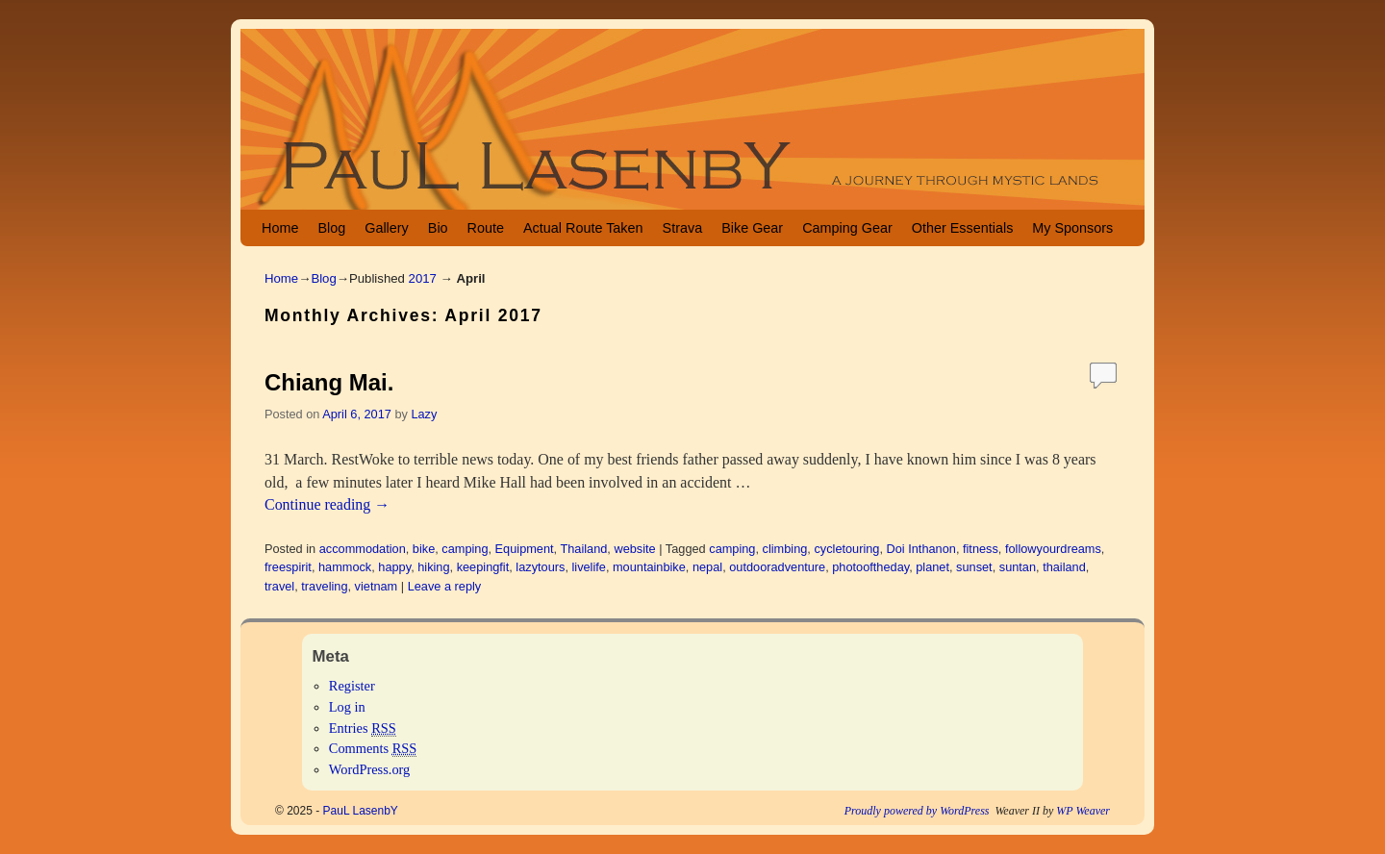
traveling (324, 586)
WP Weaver (1083, 810)
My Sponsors (1072, 228)
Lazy (424, 414)
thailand (1064, 567)
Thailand (583, 548)
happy (394, 567)
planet (932, 567)
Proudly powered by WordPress (917, 810)
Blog (331, 228)
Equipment (524, 548)
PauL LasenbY (360, 810)
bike (424, 548)
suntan (1017, 567)
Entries (362, 728)
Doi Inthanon (921, 548)
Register (352, 685)
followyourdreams (1053, 548)
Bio (438, 228)
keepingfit (483, 567)
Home (280, 228)
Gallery (387, 228)
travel (279, 586)
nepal (707, 567)
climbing (785, 548)
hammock (344, 567)
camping (464, 548)
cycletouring (846, 548)
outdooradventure (777, 567)
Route (485, 228)
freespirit (288, 567)
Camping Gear (847, 228)
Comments (373, 749)
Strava (683, 228)
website (634, 548)
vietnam (376, 586)
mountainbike (649, 567)
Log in (347, 707)
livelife (588, 567)
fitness (980, 548)
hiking (433, 567)
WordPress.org (370, 769)
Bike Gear (752, 228)
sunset (974, 567)
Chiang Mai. (328, 382)
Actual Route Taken (583, 228)
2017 (423, 278)
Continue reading (327, 504)
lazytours (540, 567)
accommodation (362, 548)
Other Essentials (963, 228)
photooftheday (870, 567)
